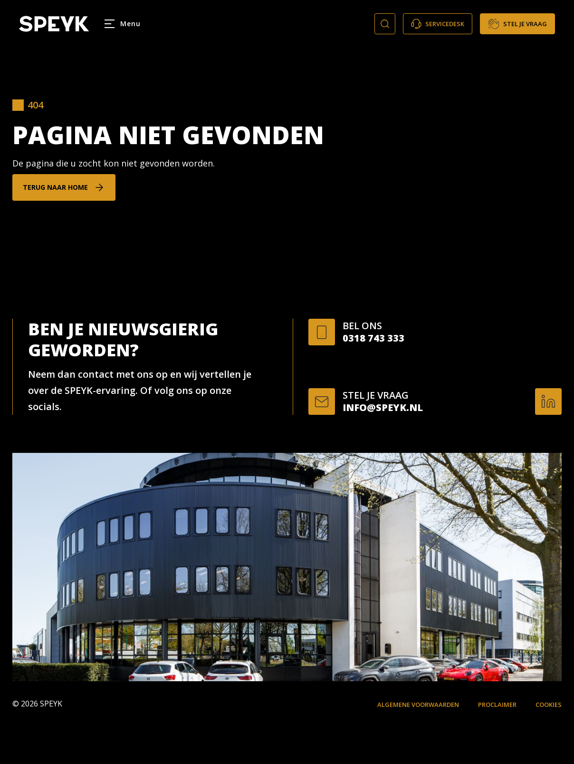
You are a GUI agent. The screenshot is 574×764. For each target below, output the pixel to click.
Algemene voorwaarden (418, 704)
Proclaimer (497, 704)
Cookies (549, 704)
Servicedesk (437, 24)
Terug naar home (55, 187)
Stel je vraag (517, 24)
